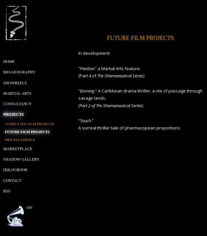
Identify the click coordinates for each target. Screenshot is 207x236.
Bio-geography (19, 72)
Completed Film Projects (29, 124)
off (29, 207)
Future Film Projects (27, 132)
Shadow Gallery (21, 159)
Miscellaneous (20, 140)
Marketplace (17, 149)
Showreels (15, 83)
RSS (6, 191)
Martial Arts (17, 93)
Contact (12, 180)
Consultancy (17, 104)
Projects (13, 114)
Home (9, 61)
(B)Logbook (15, 169)
